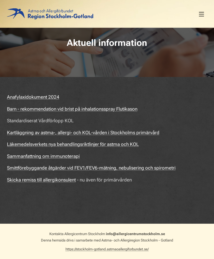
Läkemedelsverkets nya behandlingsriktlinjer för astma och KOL (73, 144)
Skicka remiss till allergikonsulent (41, 180)
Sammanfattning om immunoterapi (43, 156)
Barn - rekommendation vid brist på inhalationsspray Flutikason (72, 109)
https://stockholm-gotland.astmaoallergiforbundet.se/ (107, 249)
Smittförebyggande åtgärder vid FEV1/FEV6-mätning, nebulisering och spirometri (91, 168)
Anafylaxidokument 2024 (33, 97)
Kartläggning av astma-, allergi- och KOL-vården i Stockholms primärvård (83, 132)
